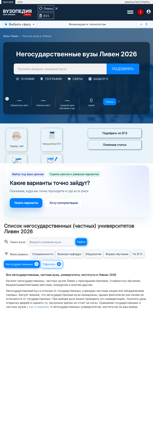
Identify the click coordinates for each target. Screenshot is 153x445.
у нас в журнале (38, 306)
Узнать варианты (26, 203)
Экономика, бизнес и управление (117, 24)
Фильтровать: (16, 253)
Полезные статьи (114, 144)
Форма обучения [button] (117, 254)
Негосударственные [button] (22, 264)
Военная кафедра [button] (69, 254)
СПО (20, 2)
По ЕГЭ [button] (137, 254)
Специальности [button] (42, 254)
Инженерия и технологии (67, 24)
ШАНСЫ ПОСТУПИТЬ (137, 2)
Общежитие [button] (93, 254)
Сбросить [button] (51, 264)
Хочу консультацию (63, 203)
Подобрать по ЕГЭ (114, 133)
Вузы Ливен (10, 36)
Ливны (110, 101)
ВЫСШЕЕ (8, 2)
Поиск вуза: (15, 241)
